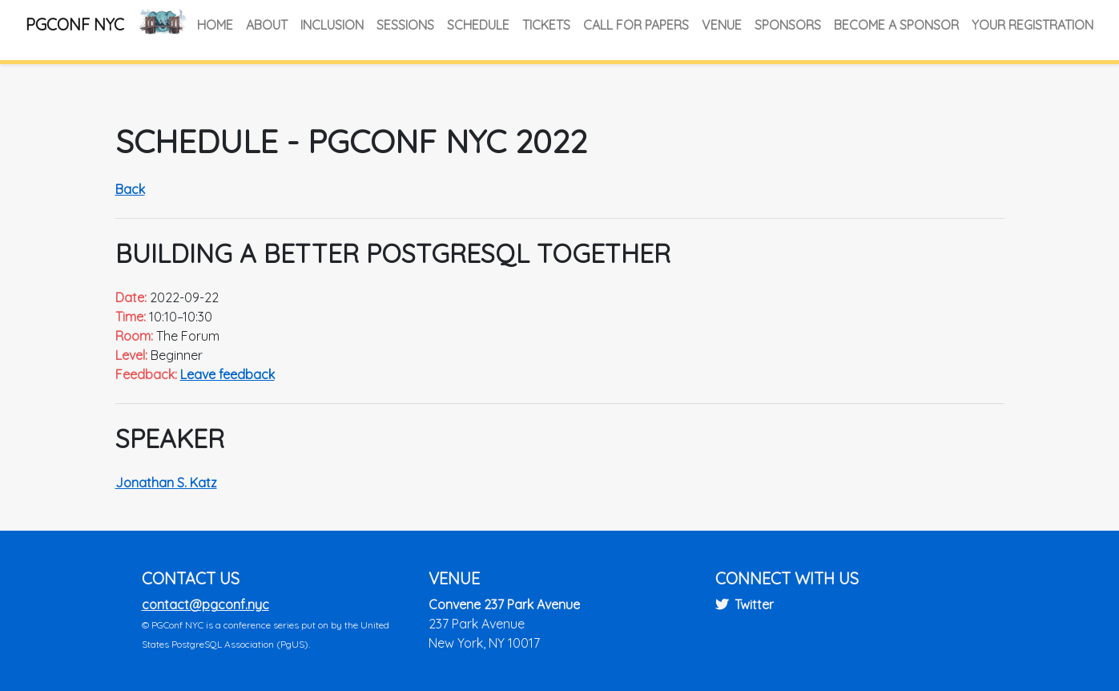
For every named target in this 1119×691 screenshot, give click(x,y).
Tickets (546, 25)
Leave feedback (227, 374)
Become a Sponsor (896, 25)
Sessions (405, 25)
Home (215, 25)
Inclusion (332, 25)
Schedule (478, 25)
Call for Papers (636, 25)
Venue (722, 25)
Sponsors (788, 25)
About (267, 25)
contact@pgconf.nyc (205, 604)
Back (130, 189)
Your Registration (1032, 25)
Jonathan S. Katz (166, 483)
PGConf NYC (75, 24)
